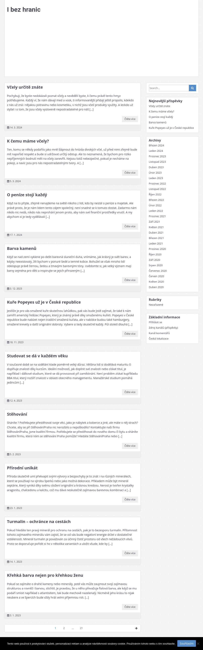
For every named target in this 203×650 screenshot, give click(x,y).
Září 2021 (154, 221)
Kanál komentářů (159, 333)
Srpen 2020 (156, 265)
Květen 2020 (156, 281)
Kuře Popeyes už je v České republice (44, 302)
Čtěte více (129, 119)
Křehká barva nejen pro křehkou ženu (45, 575)
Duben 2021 (156, 232)
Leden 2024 (156, 151)
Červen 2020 (156, 276)
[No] (198, 644)
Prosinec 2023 (157, 156)
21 (81, 628)
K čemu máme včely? (28, 141)
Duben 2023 (156, 167)
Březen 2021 (156, 238)
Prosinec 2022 (157, 183)
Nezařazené (156, 304)
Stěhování (17, 414)
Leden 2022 (156, 211)
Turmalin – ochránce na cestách (39, 521)
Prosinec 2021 (157, 216)
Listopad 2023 (157, 162)
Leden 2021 (156, 243)
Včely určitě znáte (25, 87)
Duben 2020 (156, 287)
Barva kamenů (21, 248)
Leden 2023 (156, 178)
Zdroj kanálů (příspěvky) (163, 327)
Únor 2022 (155, 205)
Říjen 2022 (155, 194)
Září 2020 (154, 260)
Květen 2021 (156, 227)
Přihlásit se (155, 322)
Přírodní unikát (22, 468)
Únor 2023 (155, 172)
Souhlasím (187, 643)
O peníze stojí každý (27, 194)
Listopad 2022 (157, 189)
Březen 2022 (156, 200)
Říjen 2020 (155, 254)
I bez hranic (24, 9)
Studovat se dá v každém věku (37, 356)
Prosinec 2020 (157, 249)
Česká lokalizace (159, 338)
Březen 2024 (156, 145)
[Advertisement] (102, 46)
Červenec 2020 (158, 271)
